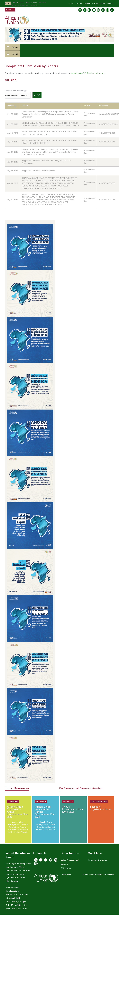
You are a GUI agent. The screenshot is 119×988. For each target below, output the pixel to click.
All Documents (83, 789)
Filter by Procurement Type (16, 91)
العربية (93, 3)
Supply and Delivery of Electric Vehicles (38, 171)
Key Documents (66, 788)
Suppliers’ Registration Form (100, 808)
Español (87, 3)
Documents (13, 801)
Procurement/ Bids (99, 801)
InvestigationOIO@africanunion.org (87, 73)
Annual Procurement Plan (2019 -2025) (72, 809)
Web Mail (66, 875)
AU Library (66, 868)
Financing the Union (97, 860)
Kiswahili (110, 3)
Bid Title (25, 105)
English (71, 3)
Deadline (11, 106)
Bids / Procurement (70, 860)
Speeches (96, 789)
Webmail (10, 10)
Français (79, 3)
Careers (64, 864)
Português (101, 3)
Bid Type (87, 105)
